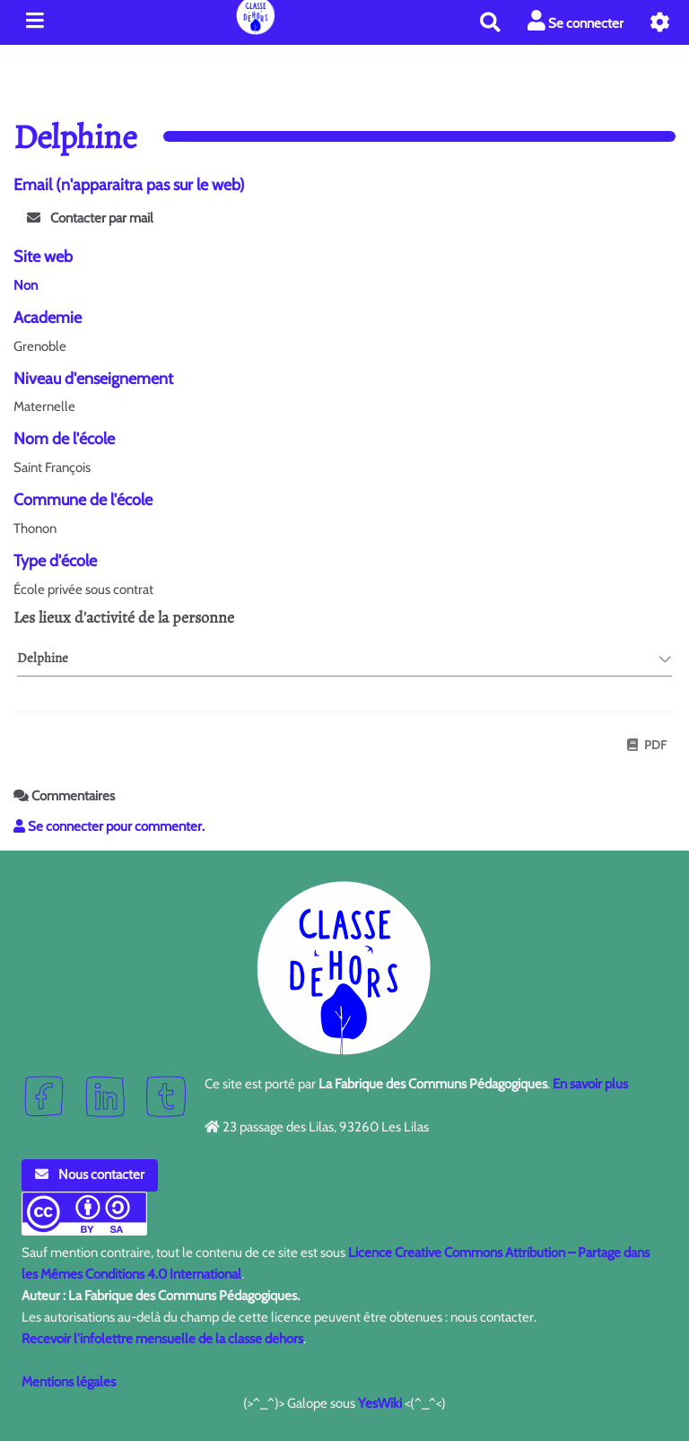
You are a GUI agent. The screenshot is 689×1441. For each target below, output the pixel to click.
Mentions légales (69, 1382)
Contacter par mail (90, 218)
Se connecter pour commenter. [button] (109, 826)
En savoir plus (590, 1084)
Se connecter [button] (576, 21)
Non (25, 285)
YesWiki (380, 1403)
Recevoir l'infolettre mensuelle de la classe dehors (162, 1339)
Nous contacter (89, 1174)
